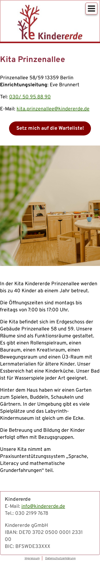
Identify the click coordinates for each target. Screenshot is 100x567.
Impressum (32, 558)
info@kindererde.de (43, 506)
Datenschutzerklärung (60, 558)
